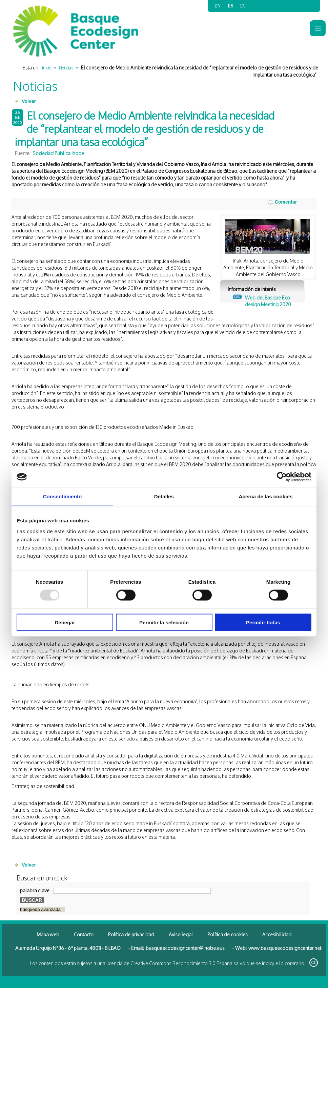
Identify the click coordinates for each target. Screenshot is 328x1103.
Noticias (66, 67)
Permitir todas (263, 622)
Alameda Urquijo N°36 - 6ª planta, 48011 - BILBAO (68, 948)
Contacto (84, 934)
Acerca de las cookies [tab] (266, 496)
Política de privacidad (131, 934)
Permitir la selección (164, 622)
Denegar (65, 622)
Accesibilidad (276, 934)
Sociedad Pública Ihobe (58, 153)
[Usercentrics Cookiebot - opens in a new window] (281, 477)
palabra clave (34, 890)
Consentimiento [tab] (62, 496)
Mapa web (48, 934)
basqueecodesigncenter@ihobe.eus (185, 948)
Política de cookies (227, 934)
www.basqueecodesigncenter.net (284, 948)
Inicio (46, 67)
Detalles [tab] (164, 496)
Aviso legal (181, 934)
